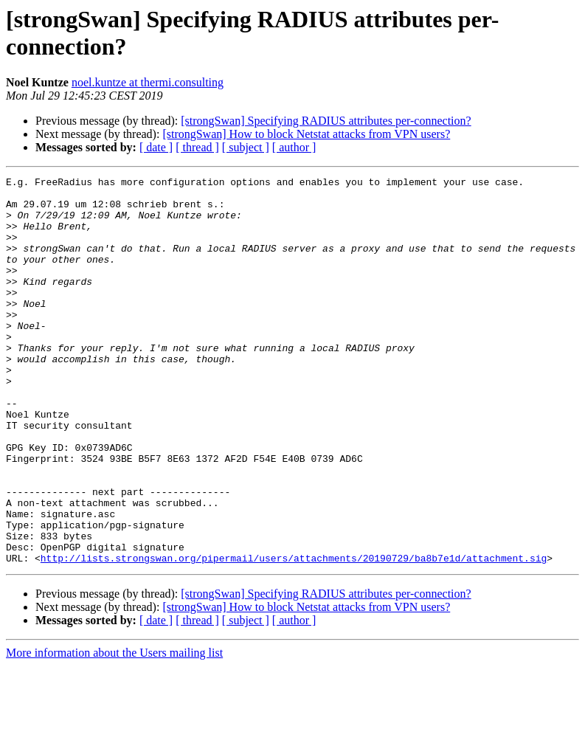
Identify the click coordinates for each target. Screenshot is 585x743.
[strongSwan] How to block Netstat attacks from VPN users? (306, 134)
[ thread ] (197, 147)
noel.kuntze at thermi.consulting (148, 82)
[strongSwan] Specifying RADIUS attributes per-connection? (326, 120)
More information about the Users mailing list (114, 730)
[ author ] (294, 147)
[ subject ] (245, 147)
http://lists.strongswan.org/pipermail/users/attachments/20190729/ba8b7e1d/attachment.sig (294, 635)
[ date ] (156, 147)
